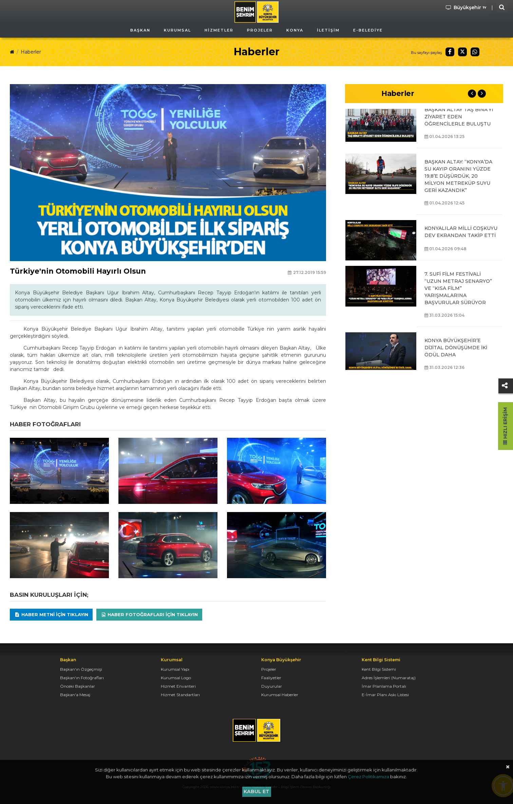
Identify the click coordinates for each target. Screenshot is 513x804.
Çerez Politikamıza (368, 776)
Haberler (31, 52)
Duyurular (271, 686)
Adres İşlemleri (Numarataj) (389, 677)
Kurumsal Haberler (279, 694)
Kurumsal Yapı (175, 669)
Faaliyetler (271, 677)
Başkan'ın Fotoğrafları (82, 677)
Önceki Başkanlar (77, 686)
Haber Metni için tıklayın (51, 614)
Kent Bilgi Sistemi (379, 669)
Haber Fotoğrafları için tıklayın (149, 614)
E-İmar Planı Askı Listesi (385, 694)
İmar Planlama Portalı (384, 686)
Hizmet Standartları (180, 694)
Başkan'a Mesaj (75, 694)
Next (482, 94)
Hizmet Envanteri (178, 686)
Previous (472, 94)
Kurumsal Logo (176, 677)
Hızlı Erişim (505, 426)
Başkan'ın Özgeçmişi (81, 669)
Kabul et (256, 791)
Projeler (268, 669)
